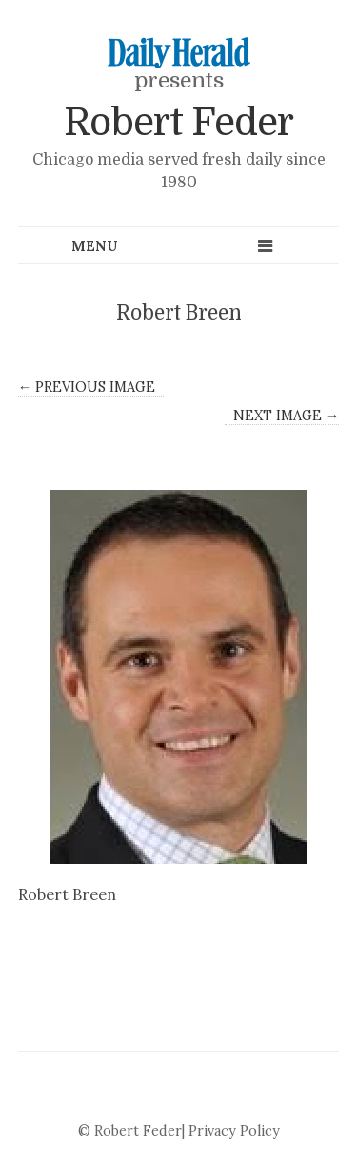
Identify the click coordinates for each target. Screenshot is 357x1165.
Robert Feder (178, 123)
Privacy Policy (234, 1130)
